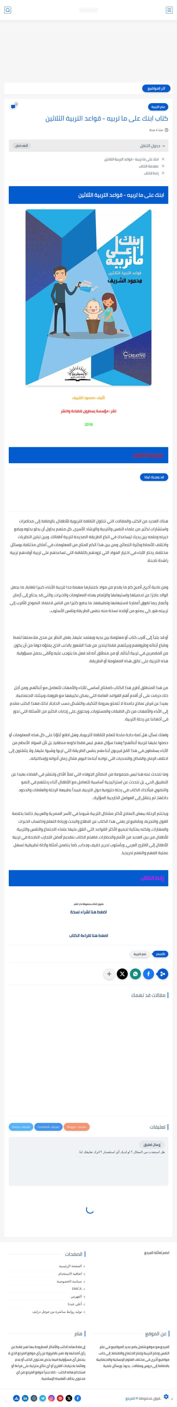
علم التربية (158, 107)
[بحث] (7, 10)
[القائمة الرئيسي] (169, 10)
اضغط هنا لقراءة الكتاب (88, 935)
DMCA (77, 1289)
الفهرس (76, 1296)
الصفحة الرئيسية (70, 1266)
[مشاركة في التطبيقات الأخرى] (109, 973)
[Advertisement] (88, 51)
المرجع (130, 1398)
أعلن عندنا (75, 1304)
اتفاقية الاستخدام (70, 1273)
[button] (148, 973)
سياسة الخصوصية (69, 1281)
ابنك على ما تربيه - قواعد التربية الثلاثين (131, 159)
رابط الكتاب (151, 173)
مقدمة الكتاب (149, 166)
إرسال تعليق (152, 1145)
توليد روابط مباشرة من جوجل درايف (57, 1311)
